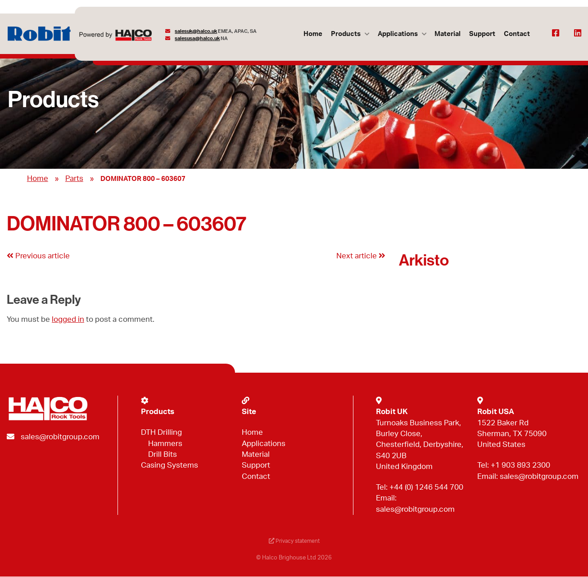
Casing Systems (169, 465)
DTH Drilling (161, 432)
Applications (397, 34)
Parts (74, 178)
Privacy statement (294, 541)
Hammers (165, 443)
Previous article (38, 256)
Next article (360, 256)
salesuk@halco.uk (196, 31)
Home (312, 34)
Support (482, 34)
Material (447, 34)
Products (345, 34)
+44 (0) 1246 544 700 (426, 487)
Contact (517, 34)
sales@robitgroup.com (60, 437)
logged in (68, 319)
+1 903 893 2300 (520, 465)
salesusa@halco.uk (197, 38)
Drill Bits (162, 454)
